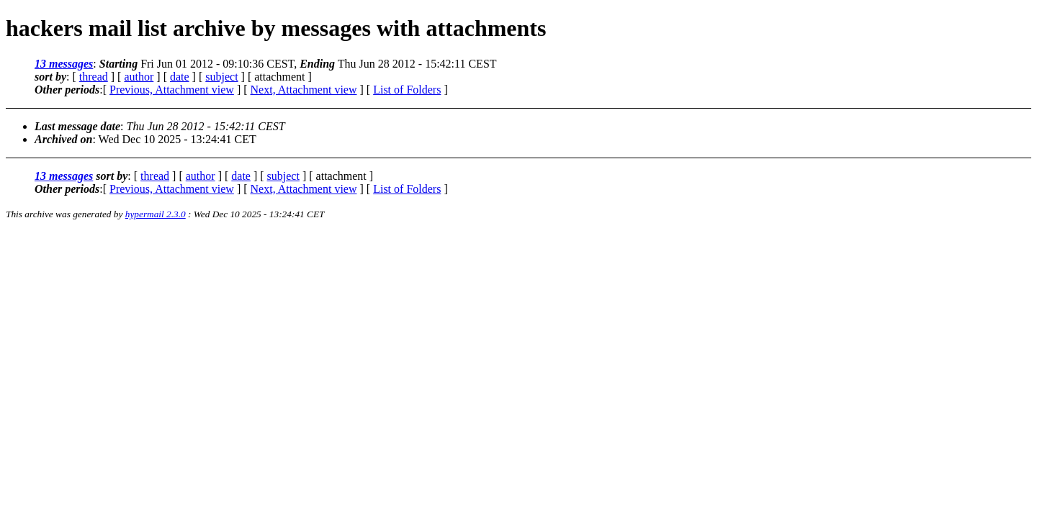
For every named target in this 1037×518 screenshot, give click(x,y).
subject (221, 77)
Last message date (77, 126)
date (179, 77)
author (138, 77)
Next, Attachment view (304, 89)
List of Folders (407, 89)
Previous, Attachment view (171, 89)
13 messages (64, 64)
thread (93, 77)
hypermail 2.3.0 (155, 214)
